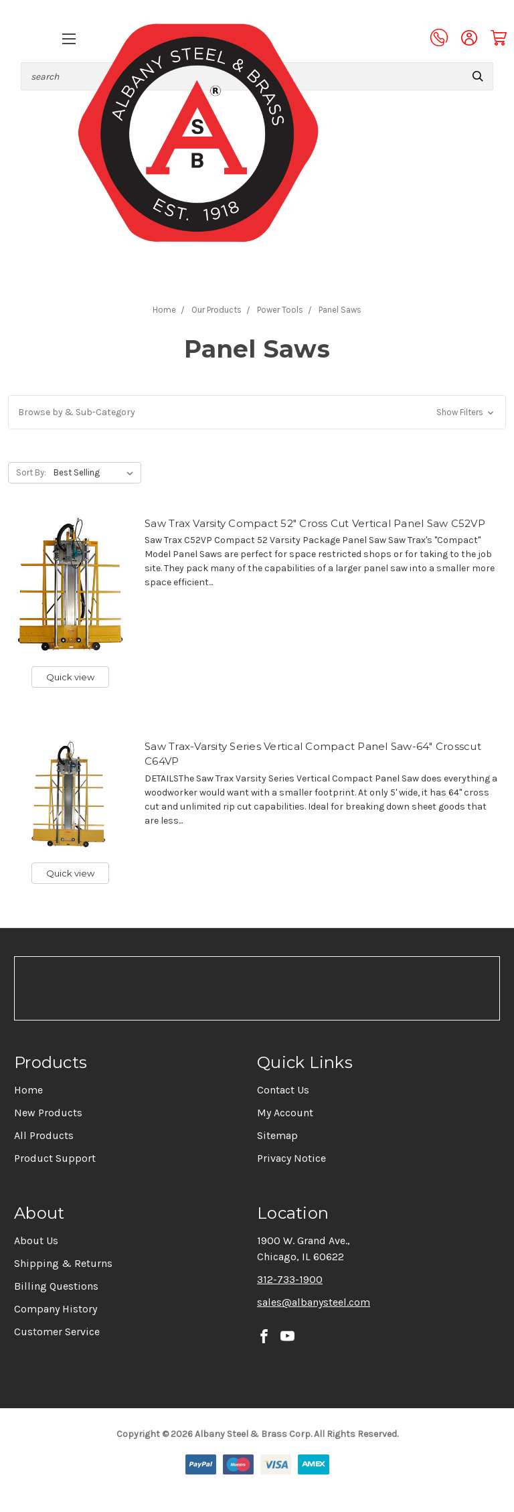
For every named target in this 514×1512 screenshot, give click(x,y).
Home (28, 1089)
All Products (44, 1135)
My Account (285, 1112)
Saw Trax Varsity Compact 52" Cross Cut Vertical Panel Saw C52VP (315, 523)
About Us (36, 1240)
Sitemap (277, 1135)
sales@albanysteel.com (313, 1302)
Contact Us (283, 1089)
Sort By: (31, 472)
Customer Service (57, 1331)
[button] (257, 412)
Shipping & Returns (63, 1263)
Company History (55, 1308)
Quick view (70, 677)
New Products (48, 1112)
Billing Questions (56, 1286)
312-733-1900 (290, 1279)
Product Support (55, 1158)
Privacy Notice (291, 1158)
